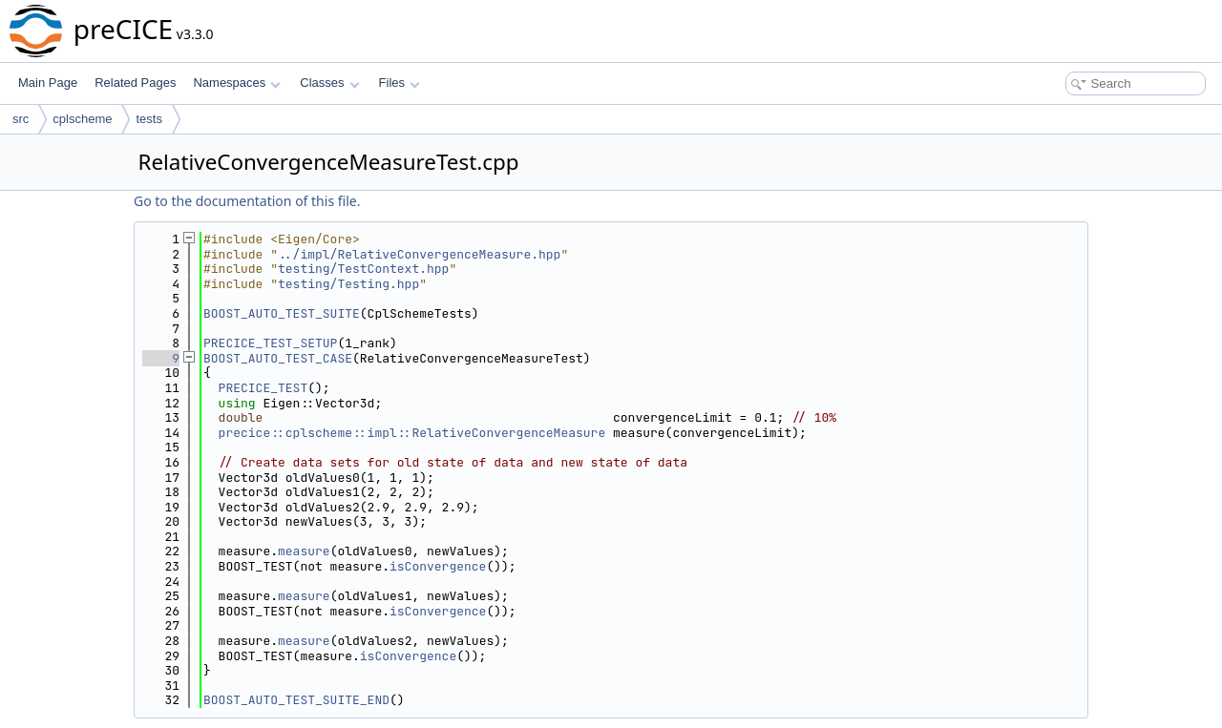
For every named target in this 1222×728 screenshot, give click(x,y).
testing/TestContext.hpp (363, 268)
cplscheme (82, 119)
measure (304, 551)
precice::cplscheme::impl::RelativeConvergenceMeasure (412, 433)
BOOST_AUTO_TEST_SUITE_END (296, 700)
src (20, 119)
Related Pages (135, 82)
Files (399, 82)
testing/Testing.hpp (348, 284)
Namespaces (236, 82)
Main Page (47, 82)
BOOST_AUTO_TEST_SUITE (281, 313)
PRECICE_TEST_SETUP (270, 343)
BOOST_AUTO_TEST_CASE (277, 358)
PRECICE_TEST (263, 388)
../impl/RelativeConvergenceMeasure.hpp (419, 254)
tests (148, 119)
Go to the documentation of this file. (247, 201)
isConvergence (438, 566)
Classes (329, 82)
